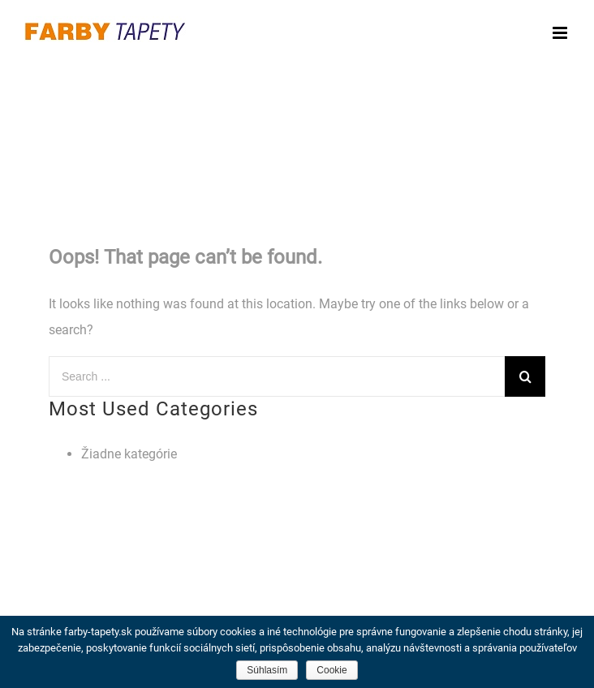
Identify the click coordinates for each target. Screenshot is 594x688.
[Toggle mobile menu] (561, 32)
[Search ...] (277, 376)
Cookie (331, 670)
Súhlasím (267, 670)
